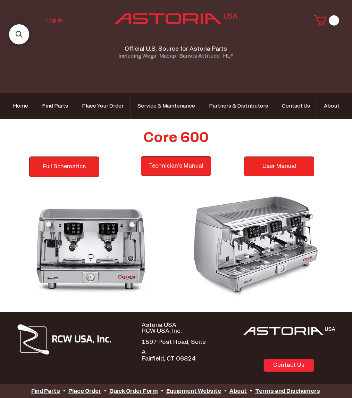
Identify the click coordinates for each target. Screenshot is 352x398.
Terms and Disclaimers (287, 391)
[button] (326, 20)
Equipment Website (193, 391)
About (238, 391)
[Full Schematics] (64, 166)
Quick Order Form (133, 391)
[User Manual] (279, 166)
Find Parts (45, 391)
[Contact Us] (288, 365)
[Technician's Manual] (176, 166)
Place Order (84, 391)
